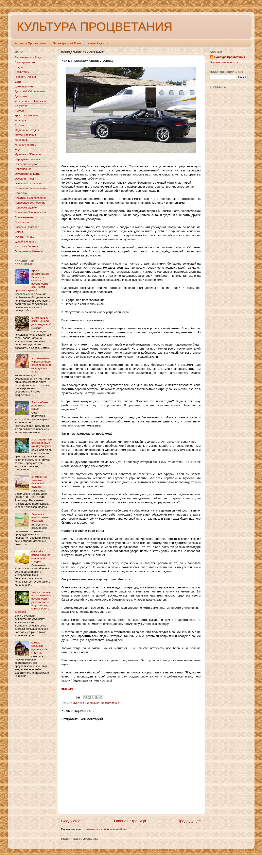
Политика (21, 193)
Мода (18, 149)
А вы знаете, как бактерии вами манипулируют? (41, 443)
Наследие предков (26, 164)
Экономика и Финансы (29, 251)
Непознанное (23, 168)
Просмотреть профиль (224, 62)
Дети (18, 81)
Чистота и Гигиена (26, 246)
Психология (22, 222)
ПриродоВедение (26, 207)
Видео (19, 67)
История (20, 110)
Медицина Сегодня (27, 130)
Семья (19, 231)
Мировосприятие (25, 144)
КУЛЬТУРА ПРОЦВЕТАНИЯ (94, 26)
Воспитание (22, 71)
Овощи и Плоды (25, 178)
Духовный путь (24, 86)
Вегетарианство (25, 62)
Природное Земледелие (30, 202)
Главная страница (130, 821)
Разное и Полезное (27, 227)
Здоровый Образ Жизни (30, 91)
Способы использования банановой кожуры (40, 556)
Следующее (72, 821)
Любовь (19, 125)
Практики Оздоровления (30, 197)
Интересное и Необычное (31, 101)
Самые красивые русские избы (39, 646)
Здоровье (21, 96)
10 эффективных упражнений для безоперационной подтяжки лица (41, 363)
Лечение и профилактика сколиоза (40, 517)
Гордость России (25, 76)
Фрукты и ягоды (25, 236)
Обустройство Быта (27, 173)
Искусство (21, 105)
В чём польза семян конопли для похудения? (41, 321)
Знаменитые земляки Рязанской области (39, 481)
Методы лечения (25, 134)
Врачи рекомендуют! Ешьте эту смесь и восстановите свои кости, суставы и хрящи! (32, 280)
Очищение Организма (29, 183)
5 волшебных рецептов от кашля (39, 405)
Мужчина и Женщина (86, 702)
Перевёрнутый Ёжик (67, 43)
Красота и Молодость (28, 115)
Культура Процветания (30, 43)
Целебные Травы (26, 241)
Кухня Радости (98, 43)
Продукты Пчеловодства (30, 212)
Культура (20, 120)
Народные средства (27, 159)
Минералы (21, 139)
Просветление (110, 702)
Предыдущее (189, 821)
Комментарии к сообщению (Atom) (105, 829)
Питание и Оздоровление (31, 188)
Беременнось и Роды (28, 57)
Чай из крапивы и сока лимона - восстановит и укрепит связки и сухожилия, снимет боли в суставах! (33, 602)
